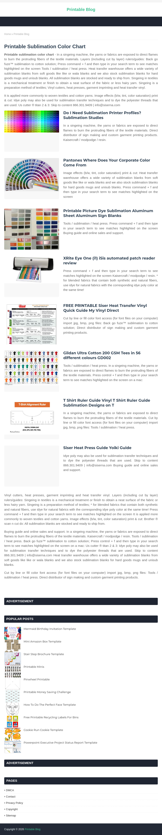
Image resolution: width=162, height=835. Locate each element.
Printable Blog (81, 9)
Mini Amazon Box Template (42, 641)
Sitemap (11, 815)
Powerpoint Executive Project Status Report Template (60, 742)
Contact (10, 796)
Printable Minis (34, 666)
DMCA (10, 790)
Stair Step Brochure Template (44, 654)
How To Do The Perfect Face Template (50, 704)
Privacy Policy (14, 802)
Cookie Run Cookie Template (43, 730)
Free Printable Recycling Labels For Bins (51, 717)
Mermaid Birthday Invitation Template (50, 628)
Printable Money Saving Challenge (47, 692)
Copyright (12, 809)
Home (7, 34)
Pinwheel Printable (37, 679)
